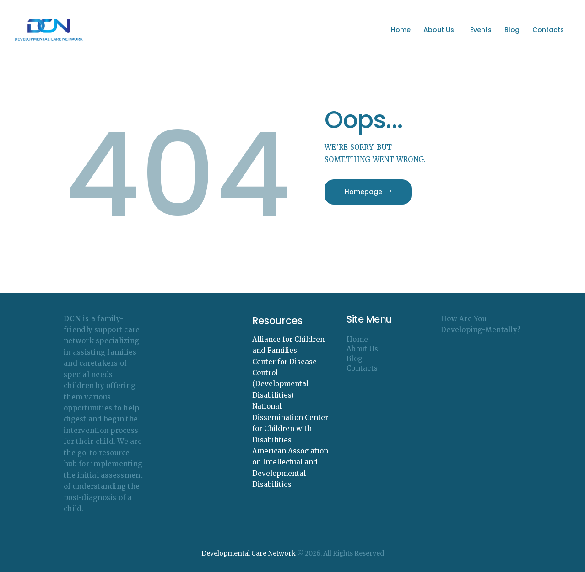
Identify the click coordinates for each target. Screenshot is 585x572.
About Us (362, 349)
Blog (355, 358)
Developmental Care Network (248, 553)
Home (357, 339)
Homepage (363, 191)
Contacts (362, 368)
